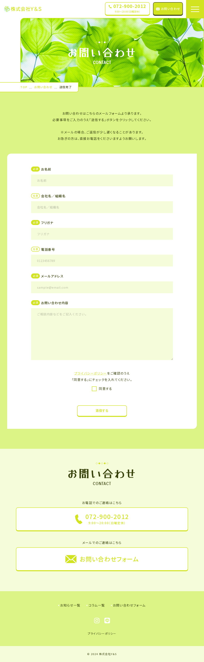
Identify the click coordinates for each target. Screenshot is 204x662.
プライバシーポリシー (90, 373)
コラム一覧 (96, 605)
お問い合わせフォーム (129, 605)
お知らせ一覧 (70, 605)
